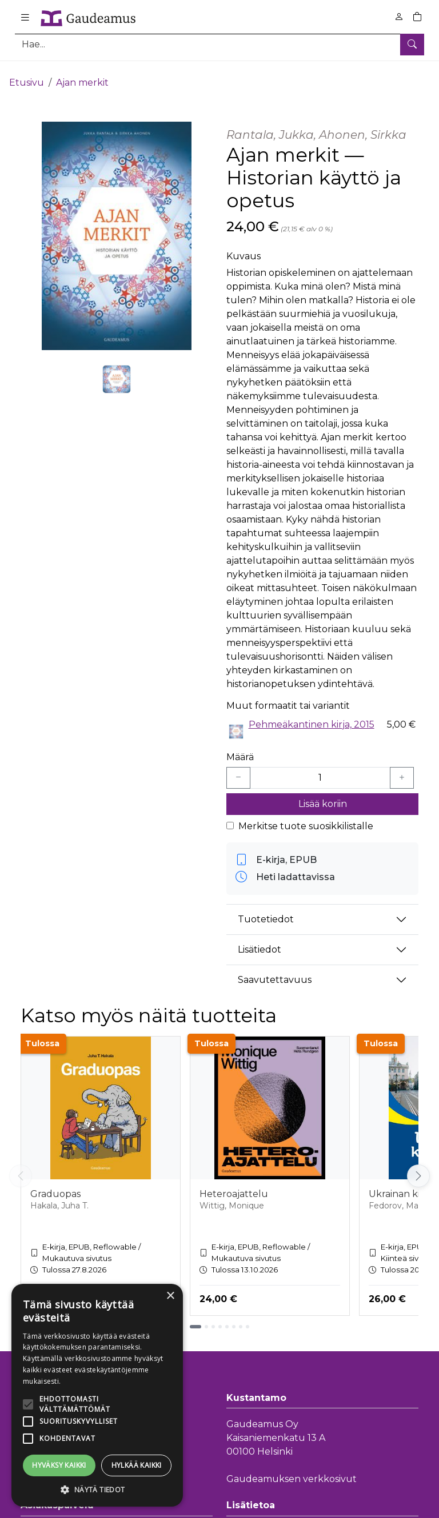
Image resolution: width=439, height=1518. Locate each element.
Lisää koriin (322, 794)
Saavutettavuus (275, 970)
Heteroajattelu (233, 1184)
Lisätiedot (259, 940)
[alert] (97, 1395)
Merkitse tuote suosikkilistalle (305, 816)
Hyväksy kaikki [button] (59, 1465)
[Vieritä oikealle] (418, 1166)
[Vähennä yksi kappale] (238, 768)
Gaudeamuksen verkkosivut (291, 1469)
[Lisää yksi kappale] (402, 768)
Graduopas (55, 1184)
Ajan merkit (82, 72)
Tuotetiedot (266, 910)
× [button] (170, 1296)
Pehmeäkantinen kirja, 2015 (311, 714)
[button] (97, 1489)
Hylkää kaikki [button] (136, 1465)
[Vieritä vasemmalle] (20, 1166)
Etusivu (26, 72)
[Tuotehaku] (219, 44)
